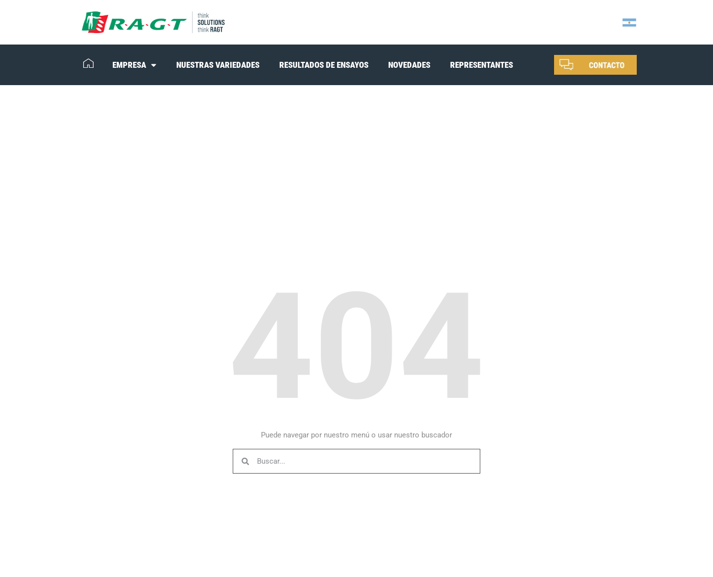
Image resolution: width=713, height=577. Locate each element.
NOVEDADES (409, 65)
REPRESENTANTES (481, 65)
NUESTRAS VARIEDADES (217, 65)
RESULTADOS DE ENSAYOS (323, 65)
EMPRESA (134, 65)
